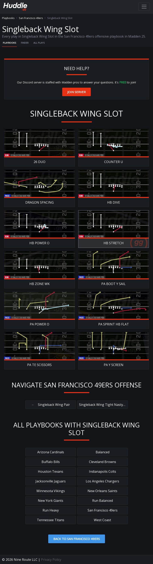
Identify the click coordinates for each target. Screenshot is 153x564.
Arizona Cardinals (50, 452)
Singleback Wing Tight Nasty (102, 404)
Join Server (76, 92)
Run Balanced (102, 500)
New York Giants (50, 500)
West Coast (102, 520)
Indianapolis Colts (102, 471)
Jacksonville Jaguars (50, 481)
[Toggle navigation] (144, 7)
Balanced (102, 452)
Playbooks (8, 18)
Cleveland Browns (102, 462)
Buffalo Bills (51, 462)
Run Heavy (51, 510)
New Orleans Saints (102, 491)
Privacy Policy (51, 559)
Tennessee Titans (50, 520)
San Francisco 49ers (31, 18)
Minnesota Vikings (50, 491)
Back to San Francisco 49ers (76, 539)
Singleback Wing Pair (50, 404)
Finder (25, 42)
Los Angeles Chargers (102, 481)
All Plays (39, 42)
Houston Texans (50, 471)
